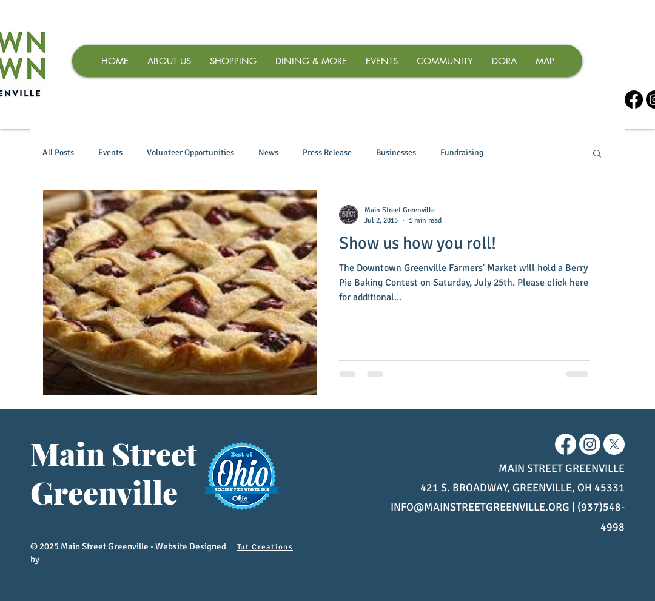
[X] (614, 444)
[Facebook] (634, 99)
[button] (597, 154)
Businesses (396, 152)
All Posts (58, 152)
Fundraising (461, 152)
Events (110, 152)
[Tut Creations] (266, 547)
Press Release (327, 152)
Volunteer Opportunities (190, 152)
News (268, 152)
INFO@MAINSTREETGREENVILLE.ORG (480, 507)
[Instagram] (589, 444)
